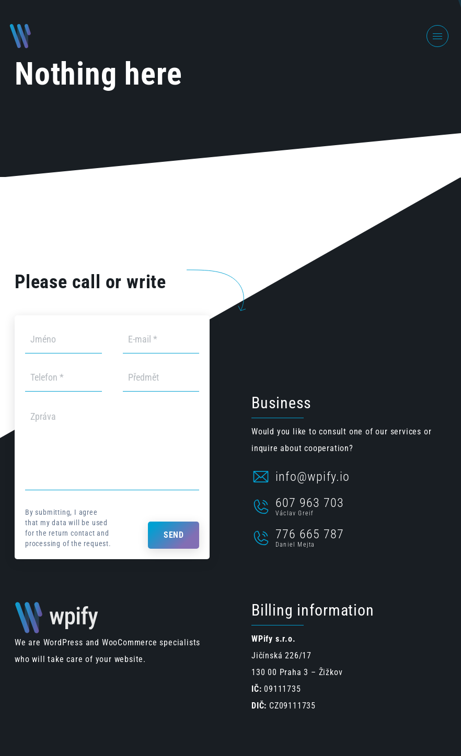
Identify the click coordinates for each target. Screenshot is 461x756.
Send (173, 535)
